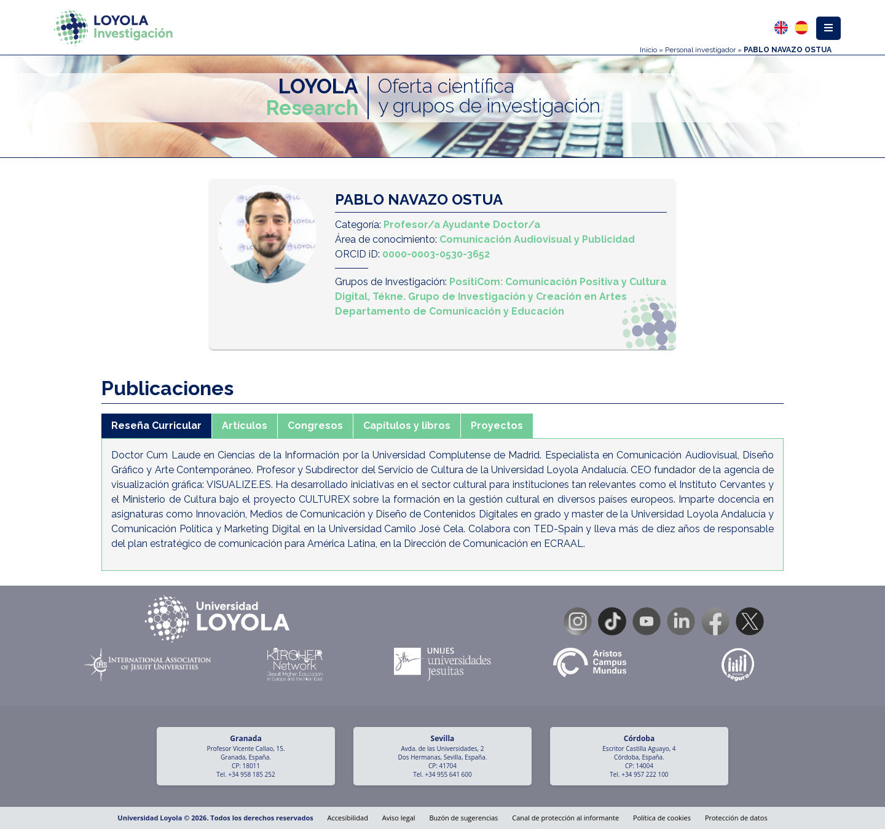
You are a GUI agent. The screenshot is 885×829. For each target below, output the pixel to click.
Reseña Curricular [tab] (156, 425)
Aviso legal (398, 817)
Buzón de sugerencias (463, 817)
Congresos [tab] (315, 425)
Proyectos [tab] (497, 425)
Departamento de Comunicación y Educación (449, 311)
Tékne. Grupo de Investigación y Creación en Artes (499, 296)
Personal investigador (700, 49)
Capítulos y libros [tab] (406, 425)
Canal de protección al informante (565, 817)
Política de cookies (662, 817)
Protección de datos (736, 817)
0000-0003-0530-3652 (436, 254)
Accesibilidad (348, 817)
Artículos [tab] (244, 425)
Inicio (648, 49)
